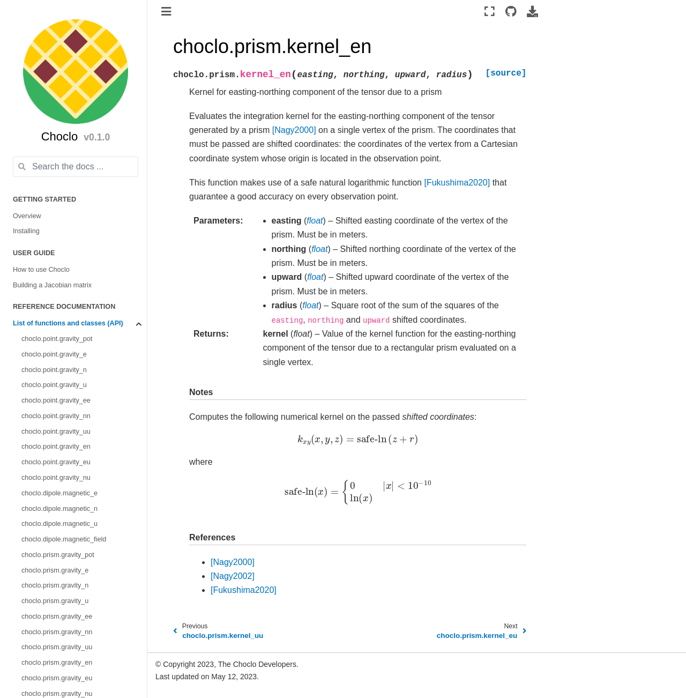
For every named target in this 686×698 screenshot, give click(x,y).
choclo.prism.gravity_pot (57, 555)
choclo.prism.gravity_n (54, 585)
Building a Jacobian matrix (52, 285)
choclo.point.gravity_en (56, 446)
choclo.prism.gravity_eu (56, 678)
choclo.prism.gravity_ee (56, 616)
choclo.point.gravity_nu (56, 477)
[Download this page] (532, 11)
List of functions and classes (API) (68, 323)
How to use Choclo (41, 269)
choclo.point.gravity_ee (56, 400)
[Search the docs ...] (75, 167)
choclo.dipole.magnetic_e (59, 493)
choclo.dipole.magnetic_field (63, 539)
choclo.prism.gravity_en (56, 662)
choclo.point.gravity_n (54, 370)
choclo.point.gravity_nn (56, 416)
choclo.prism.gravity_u (54, 601)
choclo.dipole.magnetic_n (59, 509)
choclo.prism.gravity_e (54, 570)
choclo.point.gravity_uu (56, 431)
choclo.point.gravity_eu (56, 462)
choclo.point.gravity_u (54, 385)
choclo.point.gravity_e (54, 354)
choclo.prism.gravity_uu (56, 647)
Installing (26, 231)
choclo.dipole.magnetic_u (59, 524)
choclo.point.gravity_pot (56, 339)
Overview (27, 216)
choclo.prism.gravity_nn (56, 632)
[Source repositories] (511, 11)
